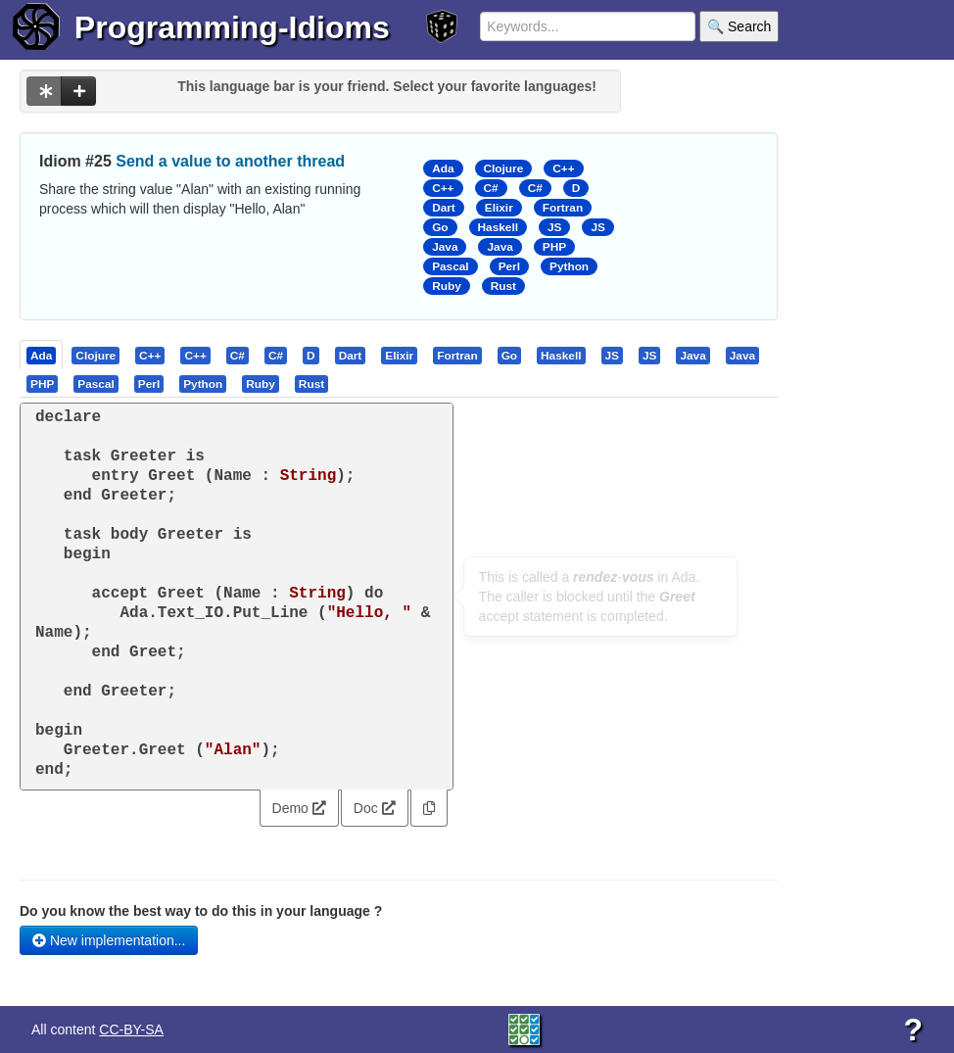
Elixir (499, 208)
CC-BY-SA (131, 1029)
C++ (563, 168)
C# (491, 188)
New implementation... (108, 940)
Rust (503, 286)
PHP (554, 247)
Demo (299, 808)
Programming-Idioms (232, 27)
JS (554, 227)
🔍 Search (739, 26)
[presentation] (41, 354)
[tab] (42, 354)
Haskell (498, 227)
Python (569, 266)
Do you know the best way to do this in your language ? (201, 911)
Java (444, 247)
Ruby (446, 286)
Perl (509, 266)
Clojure (504, 168)
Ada (442, 168)
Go (440, 227)
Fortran (563, 208)
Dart (443, 208)
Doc (375, 808)
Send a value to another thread (230, 161)
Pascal (450, 266)
